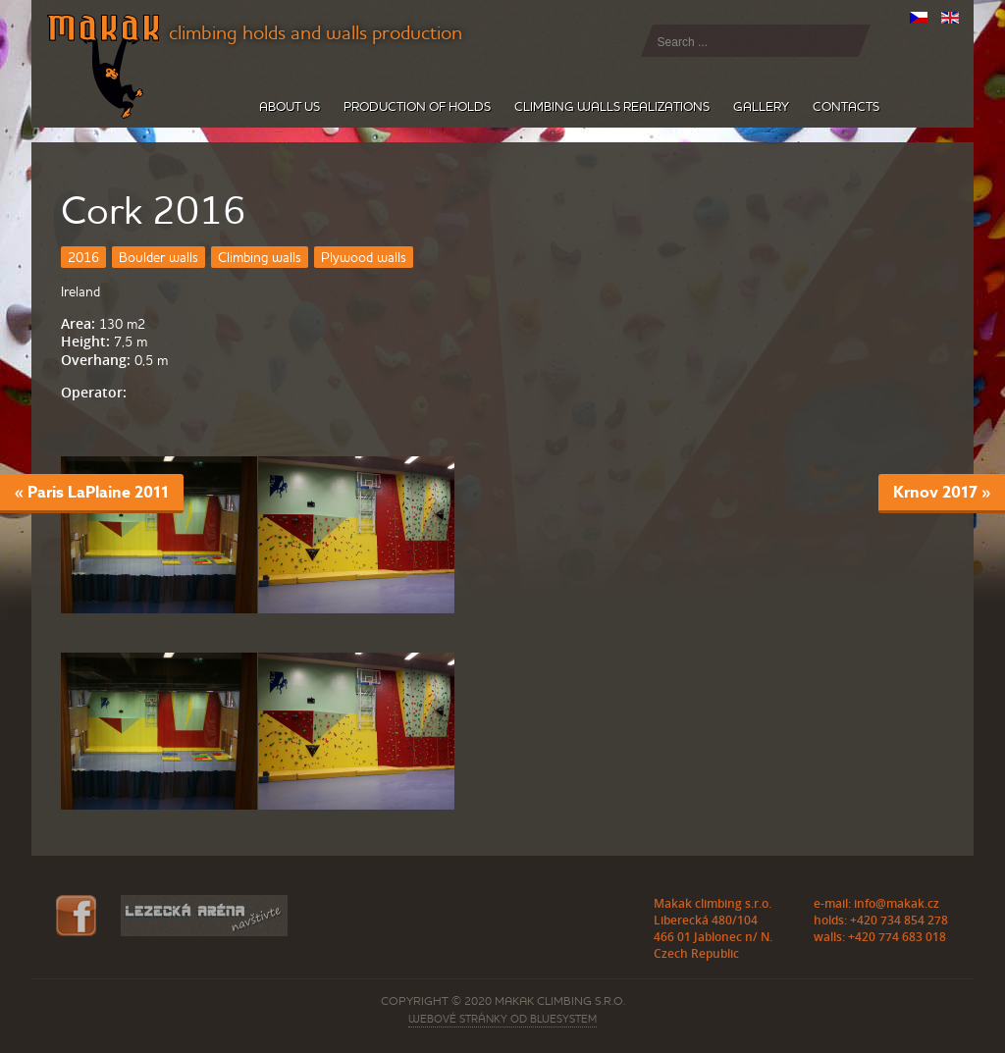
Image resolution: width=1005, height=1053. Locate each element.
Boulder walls (158, 257)
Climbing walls (259, 257)
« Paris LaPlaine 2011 (92, 492)
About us (289, 106)
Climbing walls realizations (612, 106)
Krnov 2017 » (941, 492)
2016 (83, 257)
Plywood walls (363, 257)
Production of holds (417, 106)
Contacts (846, 106)
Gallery (761, 106)
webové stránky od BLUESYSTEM (502, 1019)
